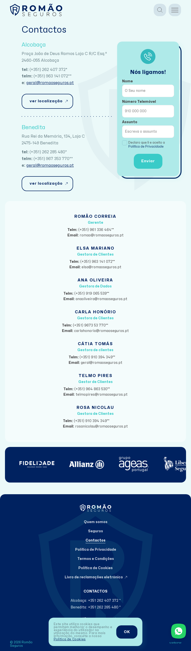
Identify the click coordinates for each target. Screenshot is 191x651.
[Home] (36, 10)
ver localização (46, 101)
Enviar (148, 161)
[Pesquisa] (160, 10)
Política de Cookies (70, 639)
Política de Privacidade (146, 146)
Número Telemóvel (139, 101)
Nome (127, 81)
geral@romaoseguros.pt (50, 83)
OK (127, 632)
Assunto (129, 122)
